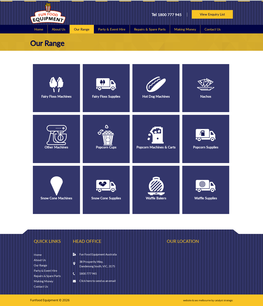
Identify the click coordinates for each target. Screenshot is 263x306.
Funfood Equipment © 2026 (50, 300)
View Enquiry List (212, 14)
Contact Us (213, 29)
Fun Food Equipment (48, 13)
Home (38, 29)
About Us (58, 29)
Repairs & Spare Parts (150, 29)
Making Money (185, 29)
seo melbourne (202, 300)
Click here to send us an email (97, 280)
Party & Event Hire (111, 29)
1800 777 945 (170, 14)
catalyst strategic (224, 300)
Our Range (81, 29)
